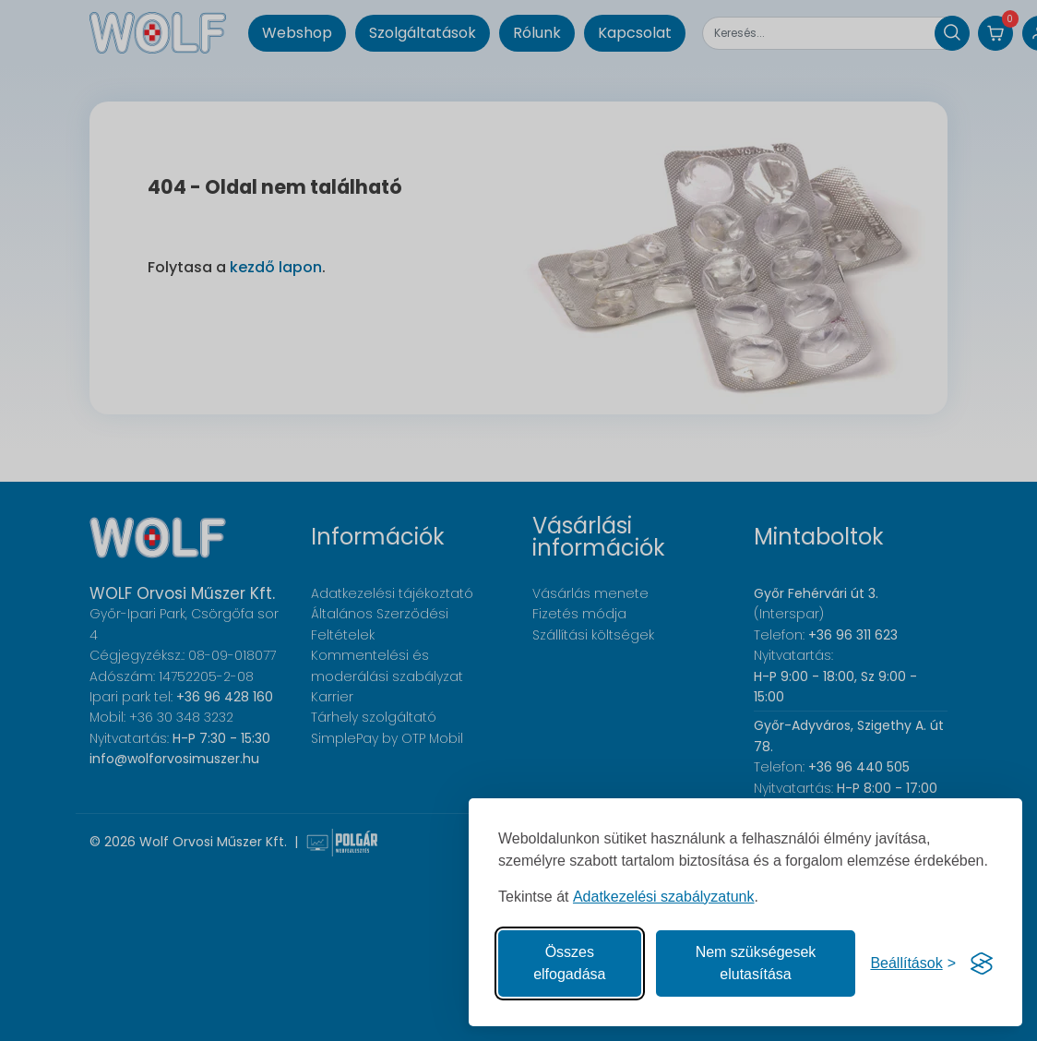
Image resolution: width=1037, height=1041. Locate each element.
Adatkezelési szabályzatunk (664, 896)
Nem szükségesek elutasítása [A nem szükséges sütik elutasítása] (756, 963)
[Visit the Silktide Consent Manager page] (982, 963)
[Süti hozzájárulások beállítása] (913, 963)
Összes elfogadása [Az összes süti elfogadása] (569, 963)
